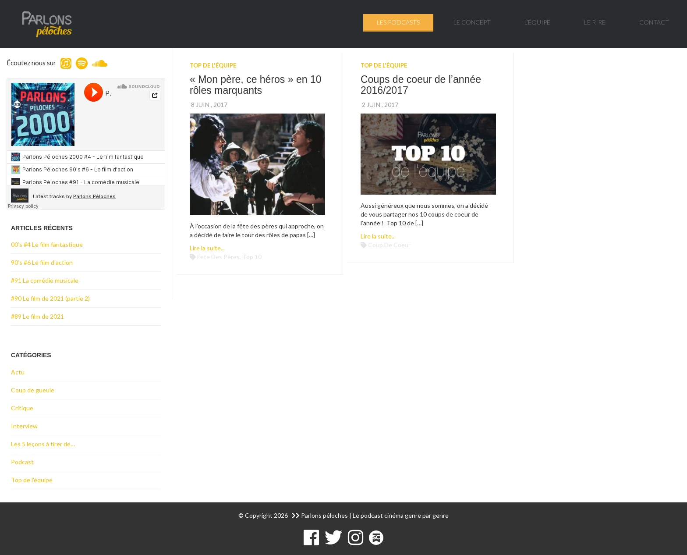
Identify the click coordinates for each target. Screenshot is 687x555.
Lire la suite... (207, 248)
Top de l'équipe (213, 65)
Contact (654, 22)
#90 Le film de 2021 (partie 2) (50, 298)
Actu (18, 372)
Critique (22, 408)
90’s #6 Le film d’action (42, 262)
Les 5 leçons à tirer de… (43, 444)
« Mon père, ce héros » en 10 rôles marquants (255, 85)
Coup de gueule (32, 390)
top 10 (252, 256)
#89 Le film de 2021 (37, 316)
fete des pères (218, 256)
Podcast (22, 462)
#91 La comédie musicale (44, 280)
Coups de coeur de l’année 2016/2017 (421, 85)
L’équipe (537, 22)
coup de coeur (389, 245)
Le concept (472, 22)
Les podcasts (398, 22)
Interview (24, 426)
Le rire (595, 22)
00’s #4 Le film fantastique (47, 244)
